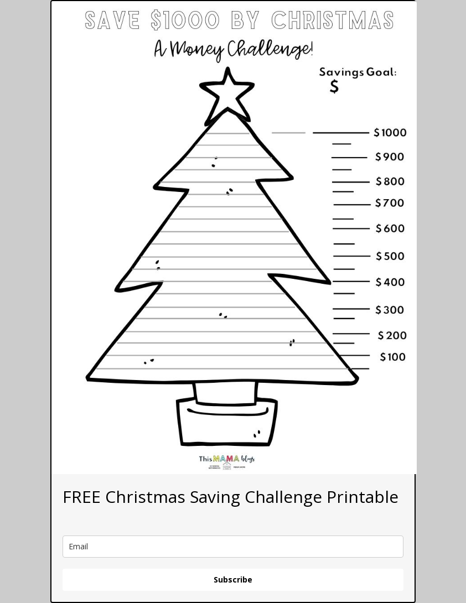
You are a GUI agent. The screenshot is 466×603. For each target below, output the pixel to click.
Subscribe (233, 579)
